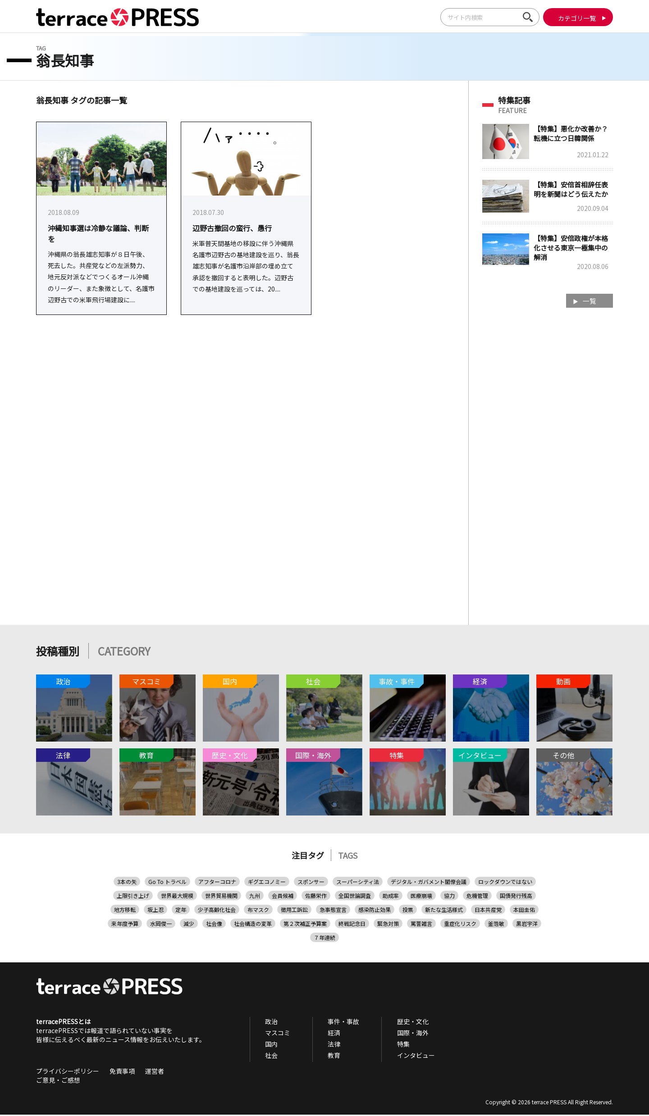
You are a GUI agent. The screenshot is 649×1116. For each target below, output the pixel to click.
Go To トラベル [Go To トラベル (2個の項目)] (167, 883)
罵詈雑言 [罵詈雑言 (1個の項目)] (421, 925)
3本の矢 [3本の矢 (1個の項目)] (127, 883)
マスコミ (274, 1034)
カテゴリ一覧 (576, 18)
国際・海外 (393, 1034)
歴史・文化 (393, 1022)
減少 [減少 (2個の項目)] (188, 925)
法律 (322, 1045)
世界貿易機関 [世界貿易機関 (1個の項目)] (221, 897)
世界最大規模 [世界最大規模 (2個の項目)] (177, 897)
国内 (267, 1045)
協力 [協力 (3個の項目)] (449, 897)
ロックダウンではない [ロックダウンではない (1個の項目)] (505, 883)
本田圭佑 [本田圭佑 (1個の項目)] (524, 911)
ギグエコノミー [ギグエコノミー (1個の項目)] (267, 883)
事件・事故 (332, 1022)
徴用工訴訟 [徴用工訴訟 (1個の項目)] (294, 911)
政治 (267, 1022)
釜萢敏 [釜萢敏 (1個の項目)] (496, 925)
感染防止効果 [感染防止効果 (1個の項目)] (374, 911)
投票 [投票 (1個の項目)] (407, 911)
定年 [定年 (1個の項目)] (180, 911)
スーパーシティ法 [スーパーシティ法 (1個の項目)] (357, 883)
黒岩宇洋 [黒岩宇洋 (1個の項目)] (527, 925)
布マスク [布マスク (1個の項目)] (258, 911)
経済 (322, 1034)
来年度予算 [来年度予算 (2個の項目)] (124, 925)
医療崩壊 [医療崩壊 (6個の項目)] (421, 897)
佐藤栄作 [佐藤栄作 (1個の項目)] (316, 897)
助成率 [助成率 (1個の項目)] (391, 897)
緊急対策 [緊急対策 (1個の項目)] (388, 925)
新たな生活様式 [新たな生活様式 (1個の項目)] (444, 911)
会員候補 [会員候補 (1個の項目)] (282, 897)
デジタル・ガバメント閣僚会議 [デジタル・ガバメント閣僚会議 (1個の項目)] (428, 883)
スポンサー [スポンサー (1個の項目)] (310, 883)
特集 (384, 1045)
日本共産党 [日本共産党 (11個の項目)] (488, 911)
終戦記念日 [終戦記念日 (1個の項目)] (352, 925)
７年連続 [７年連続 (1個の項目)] (324, 939)
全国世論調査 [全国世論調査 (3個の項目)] (354, 897)
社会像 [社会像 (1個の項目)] (214, 925)
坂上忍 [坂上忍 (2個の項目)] (155, 911)
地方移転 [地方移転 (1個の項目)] (125, 911)
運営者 (154, 1072)
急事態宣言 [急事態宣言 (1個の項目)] (333, 911)
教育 (322, 1056)
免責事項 (122, 1072)
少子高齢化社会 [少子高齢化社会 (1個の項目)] (217, 911)
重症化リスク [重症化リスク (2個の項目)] (460, 925)
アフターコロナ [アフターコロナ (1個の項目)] (217, 883)
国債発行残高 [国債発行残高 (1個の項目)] (516, 897)
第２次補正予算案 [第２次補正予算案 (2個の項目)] (305, 925)
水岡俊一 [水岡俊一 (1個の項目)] (161, 925)
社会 (267, 1056)
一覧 (588, 301)
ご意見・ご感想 (58, 1081)
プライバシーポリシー (67, 1072)
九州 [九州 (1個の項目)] (254, 897)
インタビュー (397, 1056)
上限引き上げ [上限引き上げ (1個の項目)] (133, 897)
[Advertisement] (547, 459)
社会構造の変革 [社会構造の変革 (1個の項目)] (253, 925)
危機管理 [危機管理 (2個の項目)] (477, 897)
